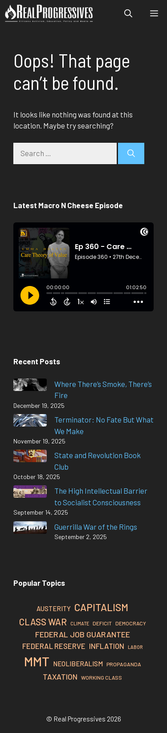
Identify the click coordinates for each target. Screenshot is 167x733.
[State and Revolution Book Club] (30, 457)
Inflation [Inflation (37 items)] (106, 645)
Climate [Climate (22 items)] (79, 623)
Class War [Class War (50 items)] (43, 621)
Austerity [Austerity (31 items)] (54, 608)
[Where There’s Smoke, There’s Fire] (30, 386)
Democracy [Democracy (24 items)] (130, 623)
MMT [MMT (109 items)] (36, 661)
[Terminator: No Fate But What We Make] (30, 422)
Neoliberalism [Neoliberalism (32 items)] (78, 664)
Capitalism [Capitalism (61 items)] (101, 607)
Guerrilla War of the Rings (95, 526)
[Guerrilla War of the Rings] (30, 529)
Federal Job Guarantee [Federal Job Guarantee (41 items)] (82, 634)
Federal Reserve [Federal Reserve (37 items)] (54, 645)
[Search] (131, 153)
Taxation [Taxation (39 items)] (60, 676)
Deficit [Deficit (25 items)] (102, 623)
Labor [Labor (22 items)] (135, 647)
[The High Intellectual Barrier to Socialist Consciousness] (30, 493)
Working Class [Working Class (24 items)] (101, 677)
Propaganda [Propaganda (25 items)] (123, 664)
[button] (128, 13)
